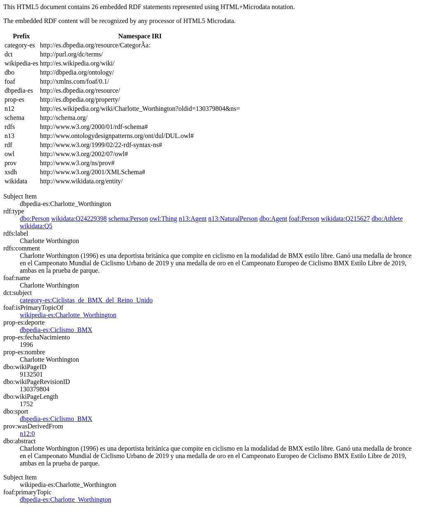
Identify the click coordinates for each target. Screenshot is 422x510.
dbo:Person (34, 218)
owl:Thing (163, 218)
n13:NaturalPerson (233, 218)
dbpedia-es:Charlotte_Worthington (65, 499)
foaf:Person (304, 218)
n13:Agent (193, 218)
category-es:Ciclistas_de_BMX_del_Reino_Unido (86, 300)
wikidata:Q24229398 (79, 218)
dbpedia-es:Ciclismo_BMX (56, 329)
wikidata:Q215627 (345, 218)
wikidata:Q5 (36, 225)
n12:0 (27, 433)
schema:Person (128, 218)
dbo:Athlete (387, 218)
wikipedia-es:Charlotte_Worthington (68, 314)
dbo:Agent (273, 218)
